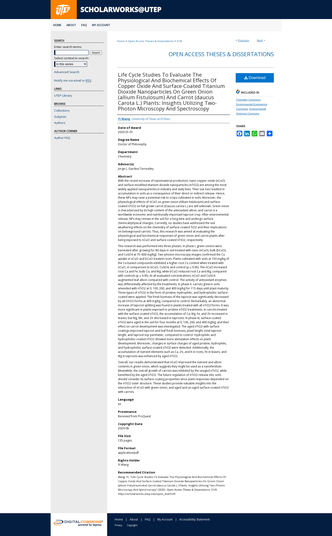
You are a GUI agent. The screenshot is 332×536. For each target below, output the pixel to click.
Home (121, 41)
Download (255, 78)
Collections (62, 110)
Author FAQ (62, 138)
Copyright (132, 525)
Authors (59, 123)
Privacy (118, 525)
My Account (165, 519)
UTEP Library (63, 95)
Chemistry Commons (248, 99)
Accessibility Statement (194, 519)
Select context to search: (71, 58)
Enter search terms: (68, 47)
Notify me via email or (72, 80)
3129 (179, 41)
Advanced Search (66, 72)
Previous (243, 40)
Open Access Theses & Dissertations (151, 41)
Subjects (60, 116)
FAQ (147, 519)
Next (260, 40)
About (134, 519)
